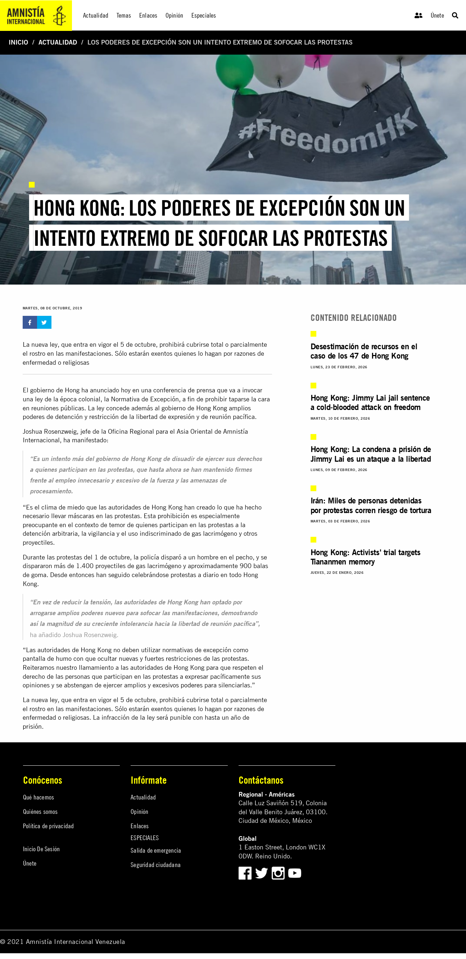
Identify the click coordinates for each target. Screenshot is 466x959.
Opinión (139, 811)
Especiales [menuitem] (203, 15)
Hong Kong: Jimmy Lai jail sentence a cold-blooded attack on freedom (370, 402)
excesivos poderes (178, 685)
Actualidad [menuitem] (95, 15)
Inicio (18, 42)
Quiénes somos (40, 811)
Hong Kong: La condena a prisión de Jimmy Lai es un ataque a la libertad (371, 453)
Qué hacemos (38, 797)
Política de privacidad (48, 826)
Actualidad (58, 42)
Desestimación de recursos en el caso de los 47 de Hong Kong (364, 350)
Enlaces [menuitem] (148, 15)
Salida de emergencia (156, 850)
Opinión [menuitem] (174, 15)
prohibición (173, 516)
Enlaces (140, 826)
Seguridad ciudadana (156, 864)
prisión (32, 726)
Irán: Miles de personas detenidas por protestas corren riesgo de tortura (371, 505)
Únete (437, 15)
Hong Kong (211, 408)
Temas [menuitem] (124, 15)
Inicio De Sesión (41, 849)
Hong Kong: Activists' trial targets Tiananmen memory (366, 556)
